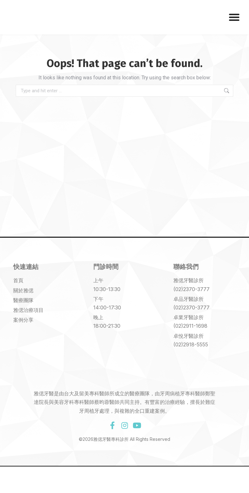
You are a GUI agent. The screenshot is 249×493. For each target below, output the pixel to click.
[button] (234, 17)
